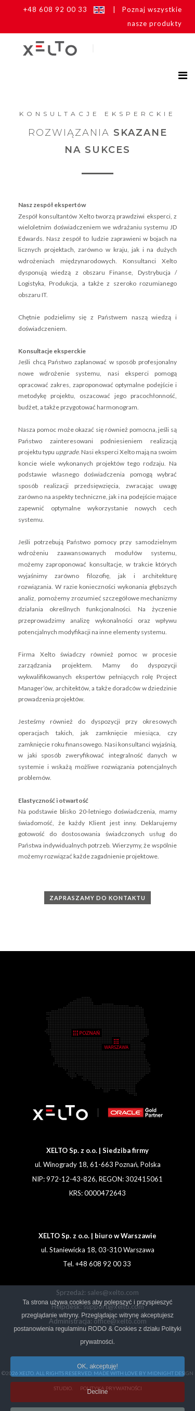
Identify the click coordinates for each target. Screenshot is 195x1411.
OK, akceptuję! (97, 1382)
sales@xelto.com (113, 1292)
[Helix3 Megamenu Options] (182, 75)
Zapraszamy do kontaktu (97, 897)
